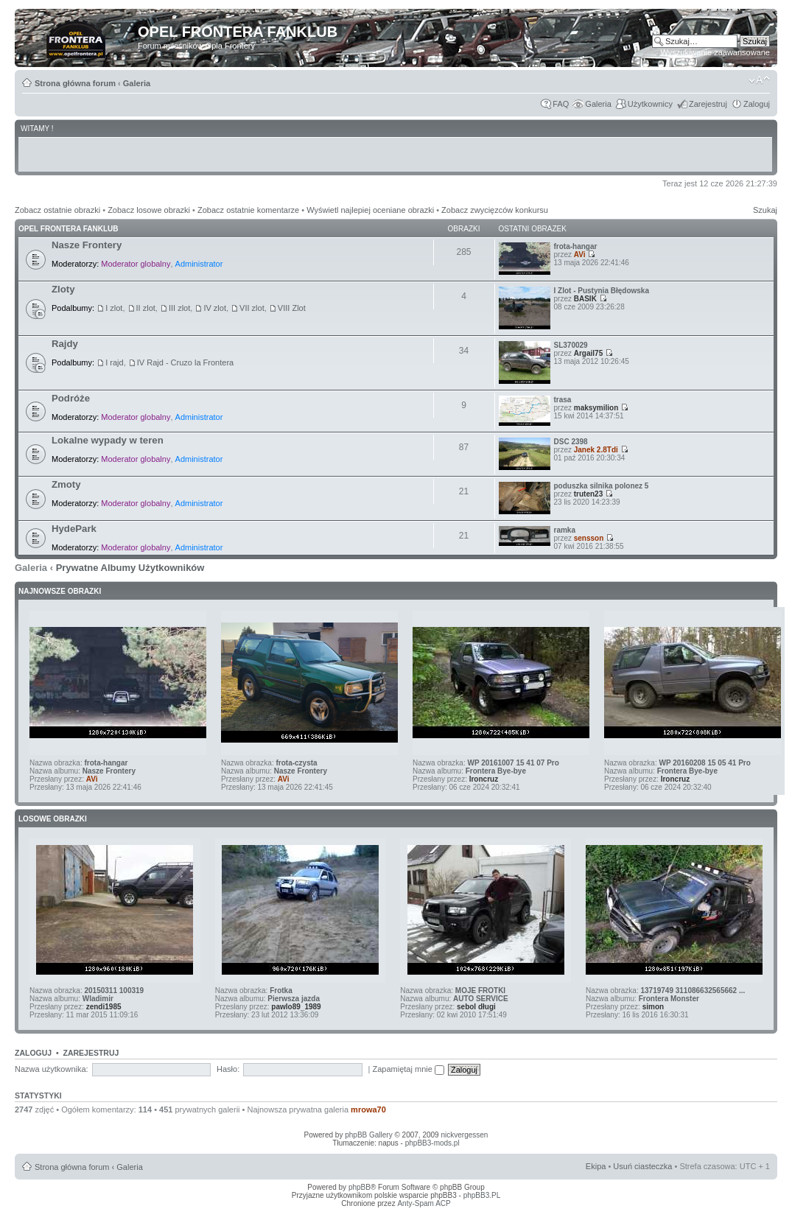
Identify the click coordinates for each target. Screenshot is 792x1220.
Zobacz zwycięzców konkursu (494, 210)
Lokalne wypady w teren (108, 440)
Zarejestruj (708, 103)
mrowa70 (368, 1109)
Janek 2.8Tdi (596, 450)
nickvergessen (464, 1135)
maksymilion (596, 408)
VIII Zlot (292, 308)
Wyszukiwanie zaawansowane (715, 52)
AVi (580, 254)
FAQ (561, 103)
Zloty (63, 289)
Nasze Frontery (87, 244)
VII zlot (251, 308)
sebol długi (476, 1007)
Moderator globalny (135, 263)
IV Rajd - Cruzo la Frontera (185, 362)
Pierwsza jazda (293, 999)
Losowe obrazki (52, 819)
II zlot (145, 308)
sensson (589, 538)
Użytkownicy (650, 103)
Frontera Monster (669, 999)
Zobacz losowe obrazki (149, 210)
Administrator (199, 263)
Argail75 (588, 353)
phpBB (359, 1187)
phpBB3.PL (482, 1195)
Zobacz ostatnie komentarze (248, 210)
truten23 (588, 494)
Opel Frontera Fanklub (68, 229)
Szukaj (765, 210)
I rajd (114, 362)
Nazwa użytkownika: (51, 1069)
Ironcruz (483, 779)
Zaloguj (756, 103)
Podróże (71, 398)
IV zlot (214, 308)
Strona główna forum (75, 83)
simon (653, 1007)
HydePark (74, 528)
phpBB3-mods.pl (432, 1143)
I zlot (113, 308)
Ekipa (596, 1166)
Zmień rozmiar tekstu (759, 80)
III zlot (179, 308)
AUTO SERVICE (480, 999)
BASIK (585, 299)
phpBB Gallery (368, 1135)
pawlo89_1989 (295, 1007)
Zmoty (66, 484)
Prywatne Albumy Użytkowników (130, 567)
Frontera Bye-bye (496, 771)
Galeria (136, 83)
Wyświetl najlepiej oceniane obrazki (370, 210)
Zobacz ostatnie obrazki (57, 210)
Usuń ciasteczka (642, 1166)
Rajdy (65, 343)
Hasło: (228, 1069)
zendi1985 (104, 1007)
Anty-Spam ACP (423, 1203)
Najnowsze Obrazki (59, 591)
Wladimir (98, 999)
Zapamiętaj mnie (408, 1069)
